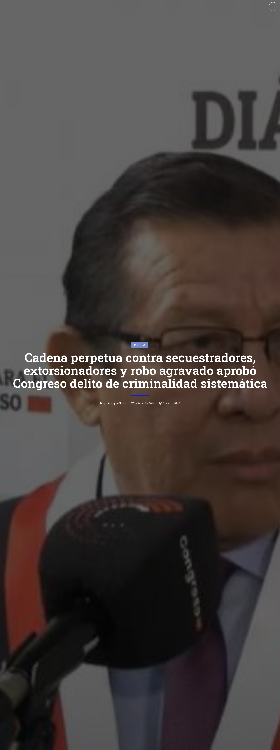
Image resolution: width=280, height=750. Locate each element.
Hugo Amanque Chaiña (113, 379)
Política (139, 320)
